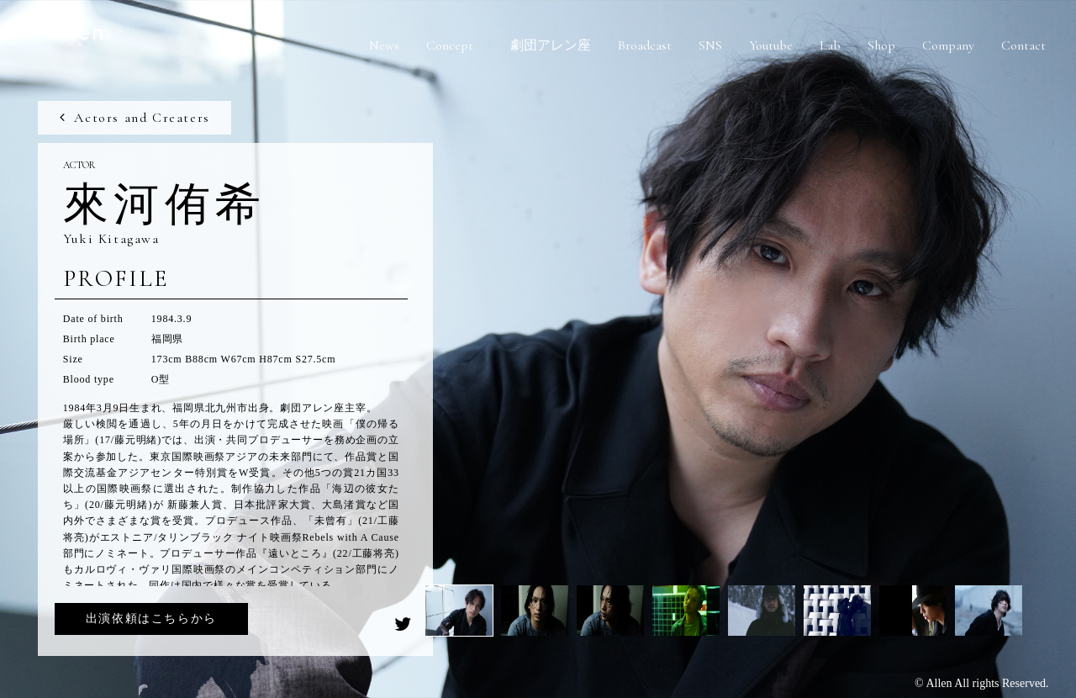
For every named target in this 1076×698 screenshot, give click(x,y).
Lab (830, 45)
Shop (881, 45)
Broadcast (645, 45)
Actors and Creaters (133, 117)
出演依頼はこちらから (151, 618)
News (384, 45)
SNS (710, 45)
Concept (449, 45)
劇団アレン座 (550, 45)
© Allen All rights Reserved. (982, 683)
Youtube (771, 45)
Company (948, 45)
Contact (1023, 45)
